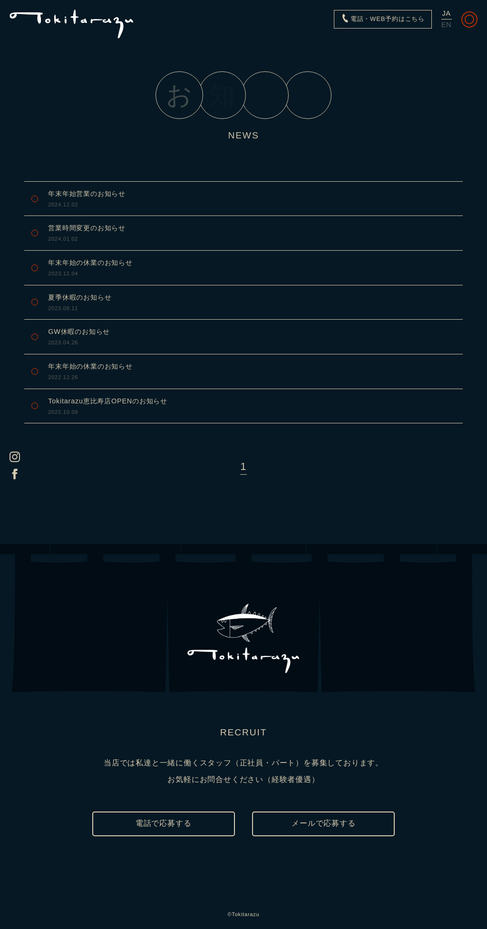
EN (446, 25)
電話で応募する (164, 823)
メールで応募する (323, 823)
